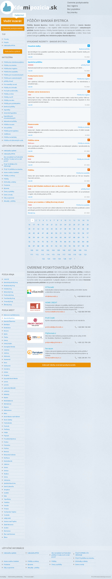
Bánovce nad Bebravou (11, 315)
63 (52, 237)
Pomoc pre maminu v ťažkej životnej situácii (46, 202)
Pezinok (6, 426)
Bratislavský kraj (9, 286)
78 (56, 242)
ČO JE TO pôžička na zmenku (13, 169)
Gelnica (6, 353)
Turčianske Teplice (10, 512)
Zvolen (6, 528)
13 (79, 220)
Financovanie (33, 124)
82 (74, 242)
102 (42, 250)
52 (65, 233)
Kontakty (3, 577)
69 (79, 237)
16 (29, 225)
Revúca (6, 451)
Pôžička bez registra (10, 68)
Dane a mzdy (8, 195)
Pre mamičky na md (10, 84)
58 (29, 237)
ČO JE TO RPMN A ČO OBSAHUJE (10, 165)
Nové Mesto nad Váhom (12, 417)
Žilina (5, 537)
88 (38, 246)
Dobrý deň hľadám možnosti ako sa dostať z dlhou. (49, 186)
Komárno (7, 369)
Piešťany (7, 429)
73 (34, 242)
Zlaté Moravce (8, 525)
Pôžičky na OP (8, 97)
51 (61, 233)
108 (74, 250)
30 (29, 229)
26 (74, 225)
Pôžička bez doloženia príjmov (14, 62)
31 (34, 229)
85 (87, 242)
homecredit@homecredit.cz (55, 312)
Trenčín (6, 505)
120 (80, 254)
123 (48, 259)
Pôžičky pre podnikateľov (12, 103)
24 (65, 225)
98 (83, 246)
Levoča (6, 385)
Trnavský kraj (8, 301)
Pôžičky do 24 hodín (10, 88)
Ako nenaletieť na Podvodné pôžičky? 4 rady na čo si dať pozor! (13, 159)
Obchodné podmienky (15, 577)
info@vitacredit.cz (51, 296)
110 (85, 250)
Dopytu (6, 42)
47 (43, 233)
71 (87, 237)
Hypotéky (7, 110)
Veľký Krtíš (7, 518)
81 (70, 242)
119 (74, 254)
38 (65, 229)
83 (79, 242)
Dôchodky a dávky (10, 182)
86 (29, 246)
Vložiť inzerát (12, 21)
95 (70, 246)
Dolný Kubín (8, 343)
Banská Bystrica (9, 318)
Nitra (5, 413)
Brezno (6, 331)
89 (43, 246)
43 (87, 229)
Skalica (6, 474)
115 (53, 254)
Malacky (6, 394)
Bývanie (6, 188)
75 (43, 242)
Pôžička (31, 156)
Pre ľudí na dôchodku (11, 91)
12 (74, 220)
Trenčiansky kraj (9, 298)
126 (64, 259)
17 (34, 225)
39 (70, 229)
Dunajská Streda (9, 347)
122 (43, 259)
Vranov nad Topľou (10, 521)
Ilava (5, 363)
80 (65, 242)
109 (80, 250)
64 (56, 237)
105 (58, 250)
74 (38, 242)
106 (64, 250)
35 (52, 229)
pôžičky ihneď (8, 81)
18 (38, 225)
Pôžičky (6, 179)
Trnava (6, 509)
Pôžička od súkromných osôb (13, 140)
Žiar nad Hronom (9, 534)
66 (65, 237)
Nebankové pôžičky (10, 121)
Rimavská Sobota (9, 455)
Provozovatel (29, 577)
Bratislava (7, 328)
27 (79, 225)
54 (74, 233)
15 (88, 220)
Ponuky (6, 39)
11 (70, 220)
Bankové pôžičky (9, 107)
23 (61, 225)
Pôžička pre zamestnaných (13, 78)
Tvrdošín (7, 515)
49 (52, 233)
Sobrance (7, 480)
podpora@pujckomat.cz (53, 342)
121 (85, 254)
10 (65, 220)
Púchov (6, 448)
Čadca (6, 337)
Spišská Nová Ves (10, 483)
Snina (6, 477)
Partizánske (8, 423)
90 (47, 246)
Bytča (5, 334)
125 (59, 259)
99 (87, 246)
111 (31, 254)
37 (61, 229)
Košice (6, 372)
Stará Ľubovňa (9, 486)
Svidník (6, 493)
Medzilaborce (8, 401)
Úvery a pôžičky (9, 191)
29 (87, 225)
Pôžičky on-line (9, 94)
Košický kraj (8, 289)
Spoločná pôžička (35, 62)
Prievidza (7, 445)
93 (61, 246)
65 (61, 237)
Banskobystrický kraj (11, 282)
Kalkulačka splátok (12, 51)
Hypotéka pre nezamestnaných (9, 117)
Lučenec (6, 391)
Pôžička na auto (9, 124)
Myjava (6, 407)
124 (54, 259)
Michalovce (7, 404)
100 (31, 250)
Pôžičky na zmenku (10, 65)
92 (56, 246)
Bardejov (7, 324)
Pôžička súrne (33, 140)
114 (47, 254)
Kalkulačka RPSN (9, 45)
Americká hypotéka (10, 113)
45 (34, 233)
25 (70, 225)
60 (38, 237)
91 (52, 246)
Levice (6, 382)
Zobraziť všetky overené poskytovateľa (58, 365)
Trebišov (7, 502)
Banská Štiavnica (9, 321)
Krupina (6, 375)
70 (83, 237)
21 (52, 225)
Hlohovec (7, 356)
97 (79, 246)
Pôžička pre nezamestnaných (13, 75)
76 (47, 242)
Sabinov (6, 464)
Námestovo (7, 410)
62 (47, 237)
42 (83, 229)
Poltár (6, 432)
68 (74, 237)
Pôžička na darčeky (10, 137)
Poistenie (7, 185)
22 (56, 225)
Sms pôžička (8, 128)
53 (70, 233)
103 (47, 250)
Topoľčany (7, 499)
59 (34, 237)
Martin (6, 397)
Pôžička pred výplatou (11, 131)
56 (83, 233)
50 (56, 233)
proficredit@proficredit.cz (54, 327)
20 (47, 225)
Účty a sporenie (9, 198)
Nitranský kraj (8, 292)
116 (58, 254)
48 (47, 233)
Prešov (6, 442)
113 (42, 254)
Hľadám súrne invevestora (39, 92)
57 (87, 233)
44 (29, 233)
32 (38, 229)
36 (56, 229)
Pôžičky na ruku (9, 100)
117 (64, 254)
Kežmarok (7, 366)
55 (79, 233)
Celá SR (6, 279)
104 (53, 250)
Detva (6, 340)
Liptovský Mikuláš (9, 388)
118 (69, 254)
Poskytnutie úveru (35, 76)
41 (79, 229)
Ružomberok (8, 461)
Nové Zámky (8, 420)
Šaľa (5, 496)
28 (83, 225)
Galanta (6, 350)
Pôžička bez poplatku (11, 72)
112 (37, 254)
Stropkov (7, 490)
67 (70, 237)
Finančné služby (34, 46)
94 (65, 246)
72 (29, 242)
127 (70, 259)
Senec (6, 467)
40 (74, 229)
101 (37, 250)
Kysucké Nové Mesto (11, 378)
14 (83, 220)
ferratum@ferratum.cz (53, 358)
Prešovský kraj (9, 295)
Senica (6, 471)
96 (74, 246)
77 (52, 242)
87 (34, 246)
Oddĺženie (7, 134)
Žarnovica (7, 531)
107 (69, 250)
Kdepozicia (35, 7)
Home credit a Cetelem (11, 172)
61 (43, 237)
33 (43, 229)
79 (61, 242)
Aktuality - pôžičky (10, 201)
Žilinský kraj (8, 305)
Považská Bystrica (10, 439)
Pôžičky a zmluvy (9, 176)
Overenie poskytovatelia (13, 28)
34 (47, 229)
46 (38, 233)
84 (83, 242)
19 (43, 225)
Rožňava (7, 458)
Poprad (6, 436)
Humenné (7, 359)
